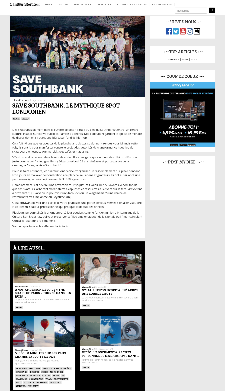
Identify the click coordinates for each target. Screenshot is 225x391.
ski (63, 375)
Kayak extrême (62, 368)
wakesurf (41, 382)
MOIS (185, 59)
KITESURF (34, 371)
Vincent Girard (21, 286)
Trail (49, 378)
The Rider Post (21, 100)
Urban (25, 118)
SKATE (16, 118)
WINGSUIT (33, 385)
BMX (31, 368)
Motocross (56, 371)
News (48, 4)
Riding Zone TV (162, 4)
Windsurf (55, 382)
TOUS (194, 59)
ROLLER (46, 375)
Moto (44, 371)
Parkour (35, 375)
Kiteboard (21, 371)
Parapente (22, 375)
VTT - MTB (29, 382)
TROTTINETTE (61, 378)
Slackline (21, 378)
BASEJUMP (21, 368)
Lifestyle (104, 4)
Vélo (18, 382)
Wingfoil (21, 385)
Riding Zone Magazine (132, 4)
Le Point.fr (62, 226)
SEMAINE (173, 59)
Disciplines (82, 4)
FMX (38, 368)
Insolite (63, 4)
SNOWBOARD (36, 378)
